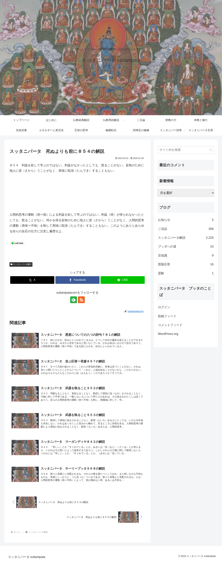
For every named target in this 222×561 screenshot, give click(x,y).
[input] (185, 150)
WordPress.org (168, 334)
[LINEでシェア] (123, 280)
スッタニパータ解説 (21, 264)
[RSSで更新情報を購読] (81, 299)
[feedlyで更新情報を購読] (73, 299)
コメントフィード (170, 325)
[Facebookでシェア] (77, 280)
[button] (211, 150)
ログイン (164, 307)
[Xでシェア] (32, 280)
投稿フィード (167, 316)
